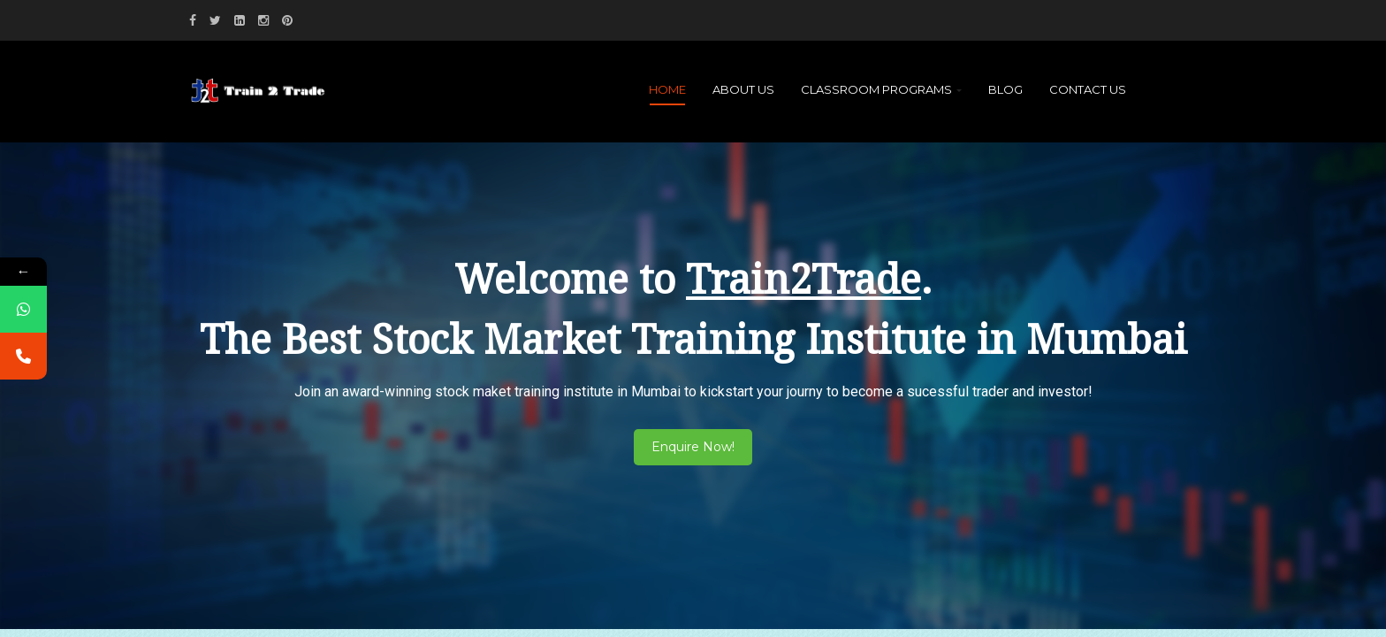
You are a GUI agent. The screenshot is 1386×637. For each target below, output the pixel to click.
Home (667, 89)
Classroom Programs (881, 89)
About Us (743, 89)
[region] (693, 363)
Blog (1005, 89)
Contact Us (1087, 89)
